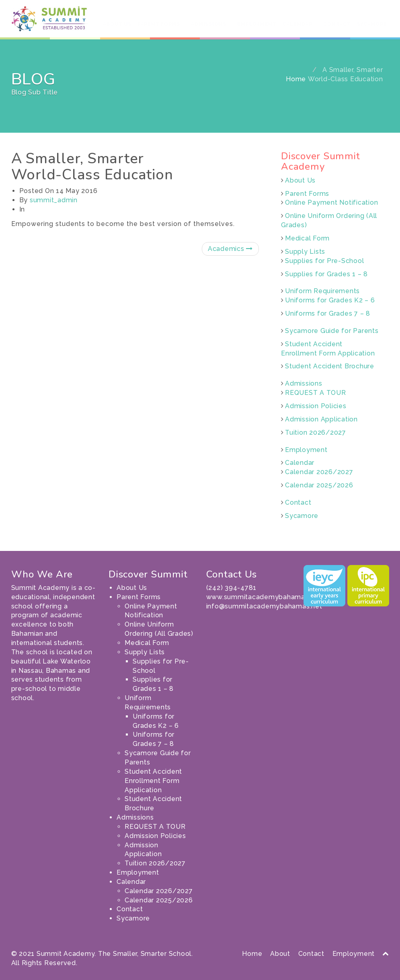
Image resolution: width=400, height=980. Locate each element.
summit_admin (54, 200)
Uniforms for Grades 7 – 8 (327, 313)
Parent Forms (161, 24)
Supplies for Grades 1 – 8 (326, 274)
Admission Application (321, 419)
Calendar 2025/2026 (319, 485)
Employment (257, 24)
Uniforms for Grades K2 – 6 (330, 300)
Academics (230, 249)
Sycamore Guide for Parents (332, 331)
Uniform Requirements (322, 291)
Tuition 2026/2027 (315, 432)
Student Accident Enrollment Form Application (153, 781)
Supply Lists (305, 251)
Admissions (211, 24)
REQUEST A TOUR (315, 393)
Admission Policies (316, 406)
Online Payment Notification (331, 202)
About (280, 953)
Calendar (300, 24)
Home (296, 79)
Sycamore (372, 24)
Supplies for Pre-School (324, 261)
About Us (117, 24)
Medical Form (307, 238)
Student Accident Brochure (329, 366)
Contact (337, 24)
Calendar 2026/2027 (319, 472)
